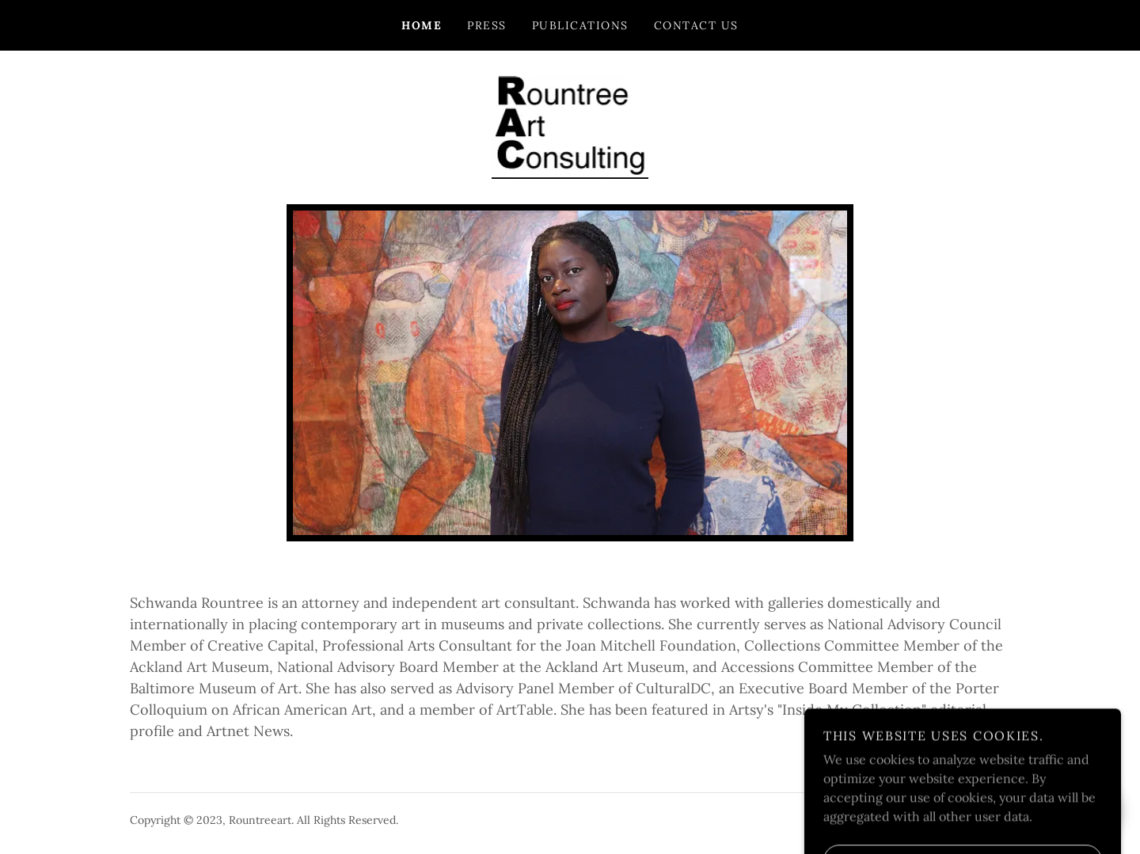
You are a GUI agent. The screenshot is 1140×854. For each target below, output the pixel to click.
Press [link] (487, 25)
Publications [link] (580, 25)
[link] (570, 126)
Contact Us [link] (696, 25)
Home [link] (421, 25)
